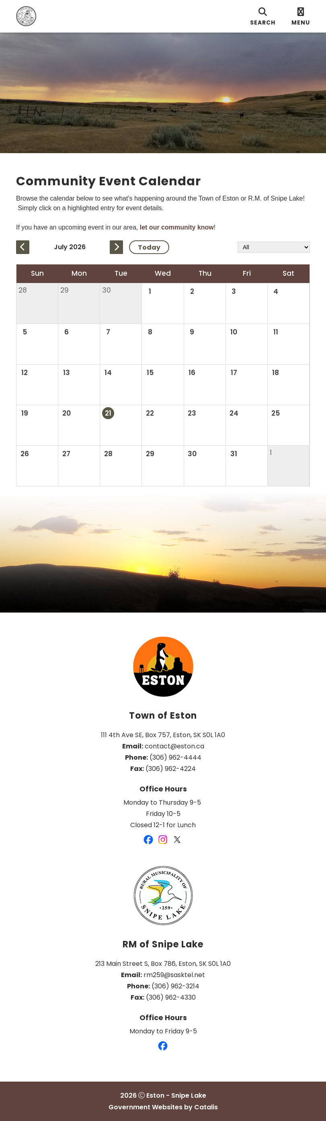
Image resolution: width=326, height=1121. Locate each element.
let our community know (177, 227)
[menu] (300, 16)
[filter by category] (274, 247)
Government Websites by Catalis (163, 1107)
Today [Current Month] (149, 247)
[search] (262, 16)
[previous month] (22, 247)
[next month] (116, 247)
